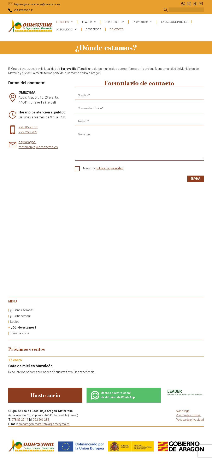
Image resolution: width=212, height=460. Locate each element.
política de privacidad (109, 168)
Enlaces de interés (174, 21)
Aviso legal (183, 411)
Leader (91, 22)
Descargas (93, 29)
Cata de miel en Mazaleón (30, 366)
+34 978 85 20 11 (24, 10)
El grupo (67, 22)
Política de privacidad (190, 419)
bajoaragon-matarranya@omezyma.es (37, 4)
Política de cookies (188, 415)
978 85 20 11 (28, 127)
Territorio (116, 22)
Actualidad (68, 29)
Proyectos (145, 22)
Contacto (116, 29)
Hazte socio (45, 395)
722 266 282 (28, 132)
